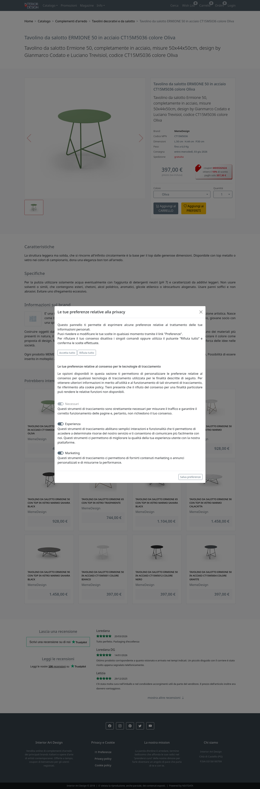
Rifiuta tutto (86, 353)
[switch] (61, 423)
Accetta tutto (67, 353)
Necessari (72, 404)
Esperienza (73, 424)
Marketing (72, 453)
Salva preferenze (190, 477)
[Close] (201, 312)
